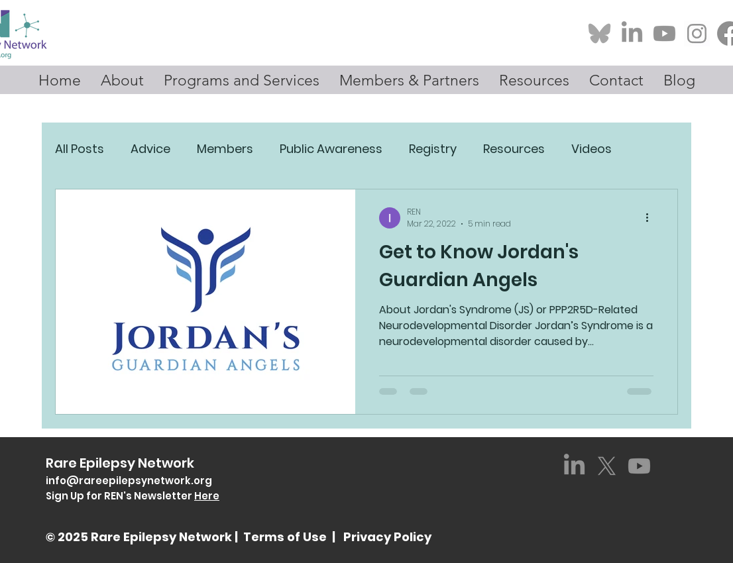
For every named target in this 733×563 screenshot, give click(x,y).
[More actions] (651, 218)
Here (206, 496)
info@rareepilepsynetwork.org (129, 480)
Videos (591, 148)
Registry (433, 148)
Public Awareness (331, 148)
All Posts (79, 148)
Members (225, 148)
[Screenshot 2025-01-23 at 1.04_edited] (697, 33)
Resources (514, 148)
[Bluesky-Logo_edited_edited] (599, 33)
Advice (150, 148)
